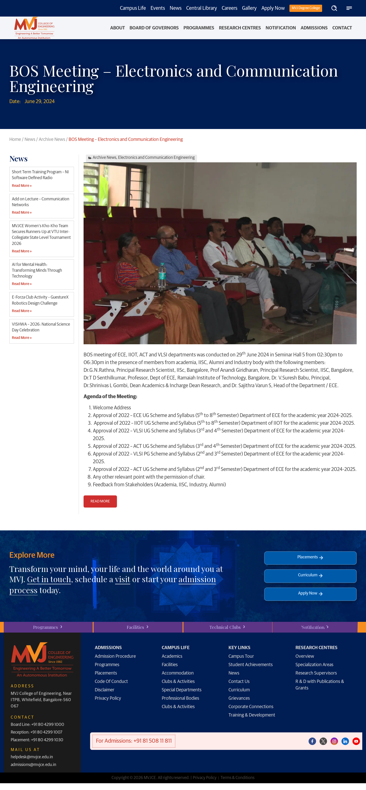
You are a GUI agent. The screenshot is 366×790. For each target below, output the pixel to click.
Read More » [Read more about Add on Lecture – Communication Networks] (22, 212)
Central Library (201, 8)
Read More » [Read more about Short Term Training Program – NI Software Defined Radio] (22, 186)
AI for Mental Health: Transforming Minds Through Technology (37, 270)
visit (122, 579)
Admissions (314, 28)
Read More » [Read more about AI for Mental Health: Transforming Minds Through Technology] (22, 284)
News (176, 8)
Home (15, 139)
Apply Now (273, 8)
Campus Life (133, 8)
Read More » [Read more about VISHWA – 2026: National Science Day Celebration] (22, 338)
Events (158, 8)
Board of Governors (154, 28)
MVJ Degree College (306, 8)
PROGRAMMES (198, 28)
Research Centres (240, 28)
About (117, 28)
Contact (342, 28)
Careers (229, 8)
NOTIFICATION (281, 28)
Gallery (249, 8)
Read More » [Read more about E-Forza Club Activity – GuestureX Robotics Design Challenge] (22, 311)
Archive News (52, 139)
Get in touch (49, 579)
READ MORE (100, 501)
